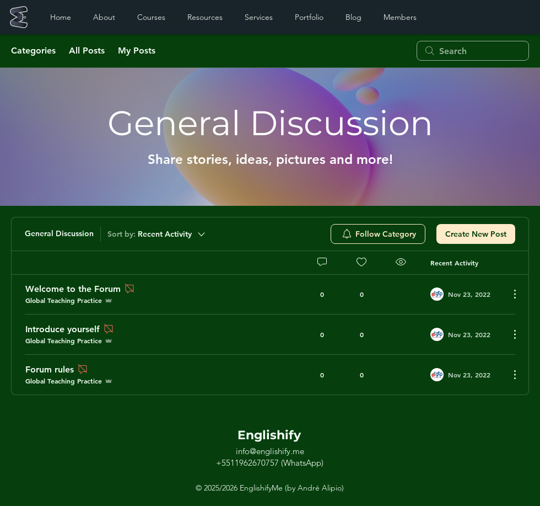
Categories (33, 50)
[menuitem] (378, 234)
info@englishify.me (270, 451)
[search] (473, 51)
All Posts (87, 50)
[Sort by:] (157, 234)
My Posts (136, 50)
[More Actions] (509, 294)
